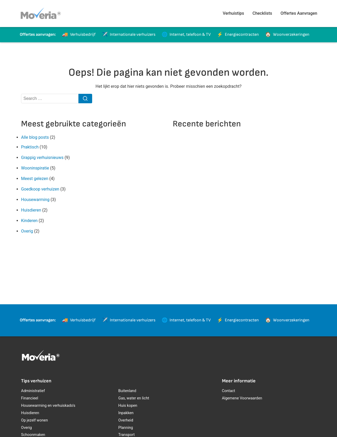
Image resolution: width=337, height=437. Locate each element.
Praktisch (30, 147)
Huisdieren (31, 210)
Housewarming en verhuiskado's (48, 405)
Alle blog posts (35, 137)
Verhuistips (233, 13)
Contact (228, 391)
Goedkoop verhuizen (40, 189)
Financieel (29, 398)
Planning (125, 427)
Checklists (262, 13)
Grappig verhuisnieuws (42, 157)
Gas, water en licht (133, 398)
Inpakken (125, 413)
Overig (27, 231)
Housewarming (35, 199)
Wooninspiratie (35, 168)
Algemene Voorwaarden (242, 398)
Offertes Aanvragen (299, 13)
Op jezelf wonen (34, 420)
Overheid (125, 420)
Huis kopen (127, 405)
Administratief (33, 391)
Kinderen (29, 220)
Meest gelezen (34, 178)
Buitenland (127, 391)
